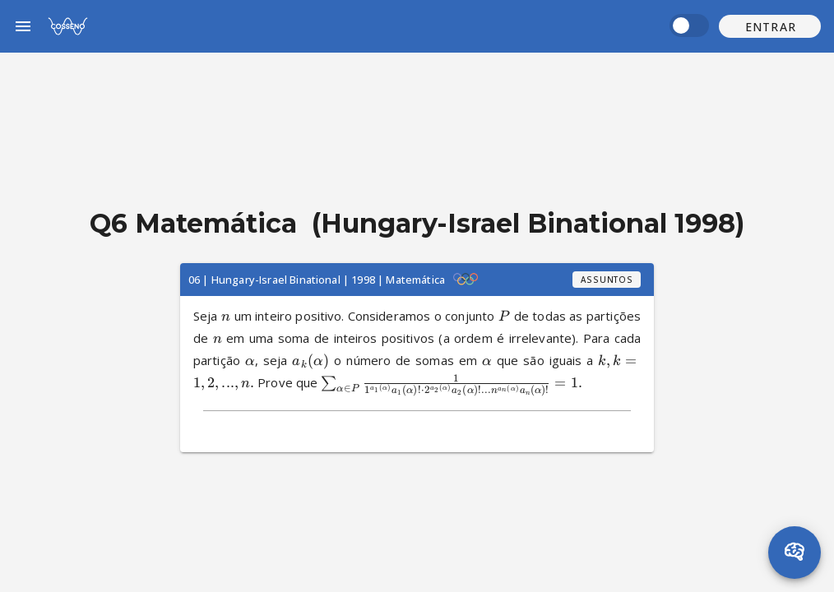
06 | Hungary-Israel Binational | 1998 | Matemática (316, 279)
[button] (770, 26)
